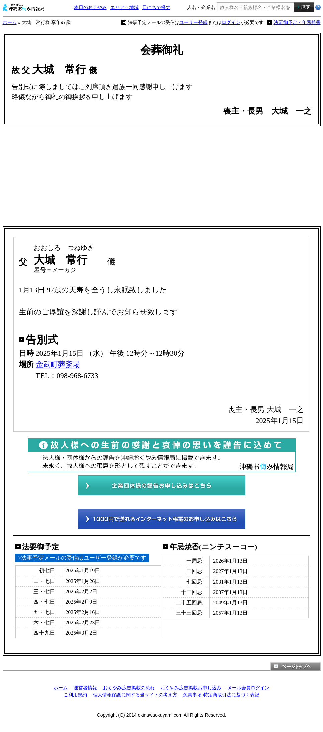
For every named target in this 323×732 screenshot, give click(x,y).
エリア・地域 (124, 7)
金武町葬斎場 (58, 364)
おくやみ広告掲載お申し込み (190, 687)
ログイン (231, 22)
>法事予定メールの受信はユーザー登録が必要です (82, 558)
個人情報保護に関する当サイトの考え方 (135, 694)
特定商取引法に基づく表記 (231, 694)
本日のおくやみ (90, 7)
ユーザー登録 (193, 22)
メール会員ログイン (248, 687)
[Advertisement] (162, 176)
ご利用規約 (75, 694)
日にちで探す (156, 7)
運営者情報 (85, 687)
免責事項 (192, 694)
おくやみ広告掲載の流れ (129, 687)
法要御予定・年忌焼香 (297, 22)
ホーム (10, 22)
